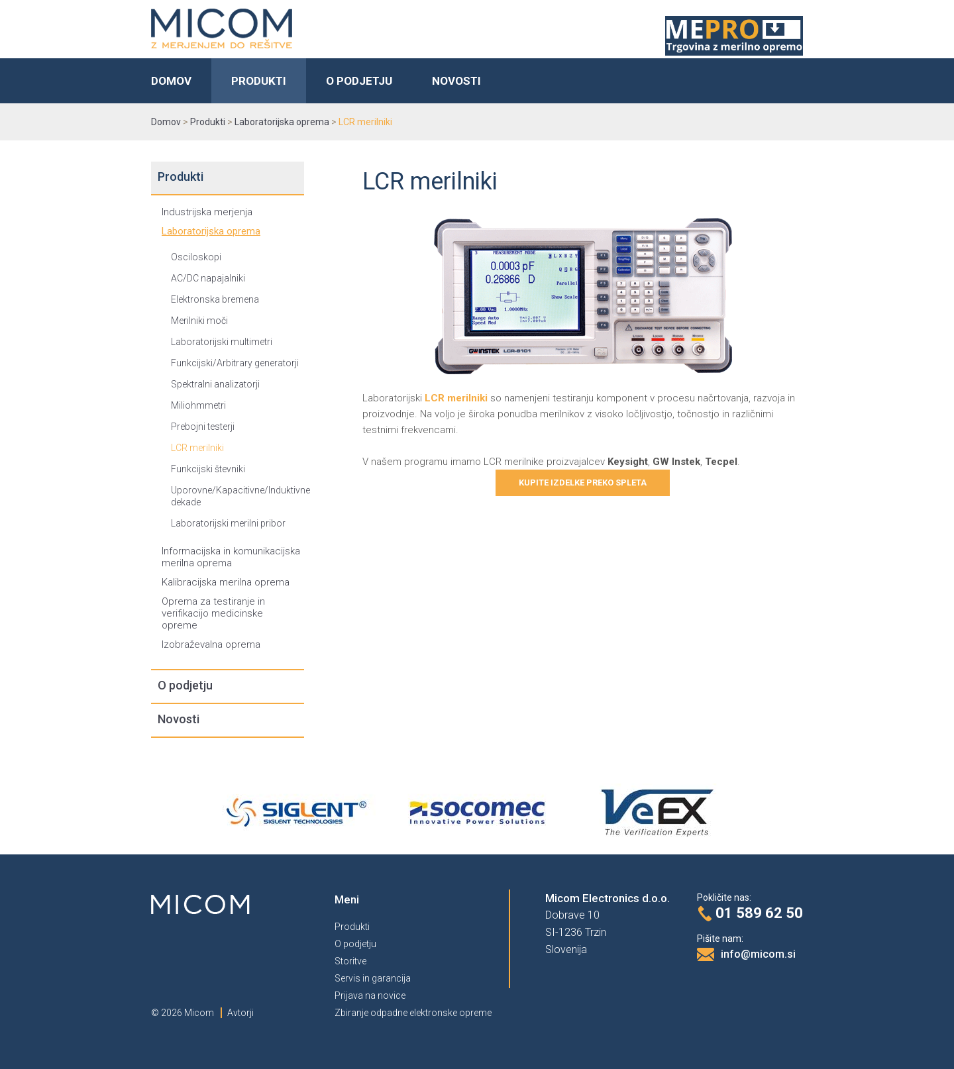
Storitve (350, 961)
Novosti (456, 80)
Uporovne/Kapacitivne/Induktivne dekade (237, 496)
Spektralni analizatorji (215, 384)
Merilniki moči (199, 320)
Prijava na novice (370, 995)
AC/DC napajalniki (208, 278)
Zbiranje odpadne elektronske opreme (413, 1012)
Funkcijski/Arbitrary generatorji (235, 363)
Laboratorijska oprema (211, 231)
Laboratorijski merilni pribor (228, 523)
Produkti (258, 80)
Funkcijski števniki (208, 469)
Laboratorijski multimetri (221, 341)
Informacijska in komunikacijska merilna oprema (231, 557)
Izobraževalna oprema (211, 644)
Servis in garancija (373, 978)
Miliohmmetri (198, 405)
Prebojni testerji (203, 426)
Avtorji (240, 1012)
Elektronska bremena (215, 299)
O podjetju (359, 80)
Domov (171, 80)
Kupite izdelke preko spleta (583, 482)
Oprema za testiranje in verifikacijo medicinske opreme (213, 613)
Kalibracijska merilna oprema (226, 582)
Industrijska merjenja (207, 212)
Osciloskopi (196, 257)
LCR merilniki (197, 447)
